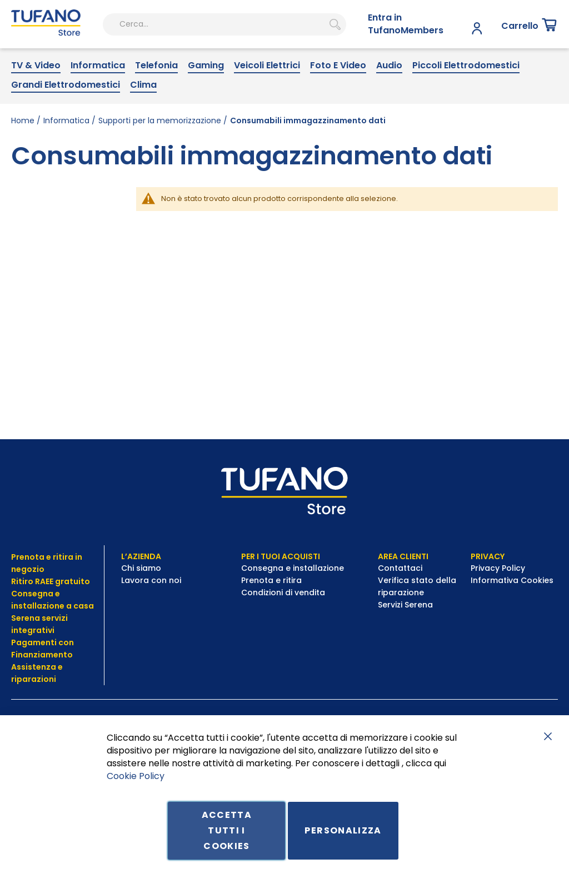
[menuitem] (36, 102)
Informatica (66, 156)
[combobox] (183, 62)
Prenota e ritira (272, 580)
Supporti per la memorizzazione (159, 156)
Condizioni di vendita (283, 592)
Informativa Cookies (512, 580)
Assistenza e (37, 666)
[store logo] (38, 61)
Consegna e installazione (292, 568)
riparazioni (33, 679)
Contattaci (401, 568)
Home (22, 156)
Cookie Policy (135, 775)
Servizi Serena (405, 604)
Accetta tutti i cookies (227, 830)
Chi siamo (141, 568)
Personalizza (343, 830)
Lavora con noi (152, 580)
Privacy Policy (499, 568)
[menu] (284, 112)
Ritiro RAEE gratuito (50, 581)
